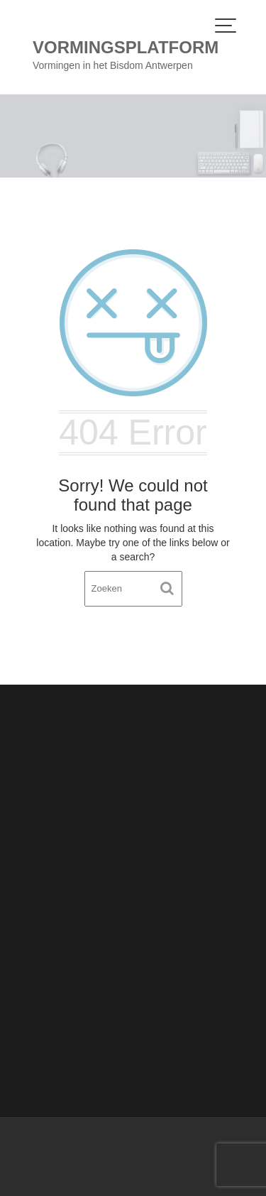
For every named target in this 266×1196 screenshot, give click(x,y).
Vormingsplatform (125, 47)
